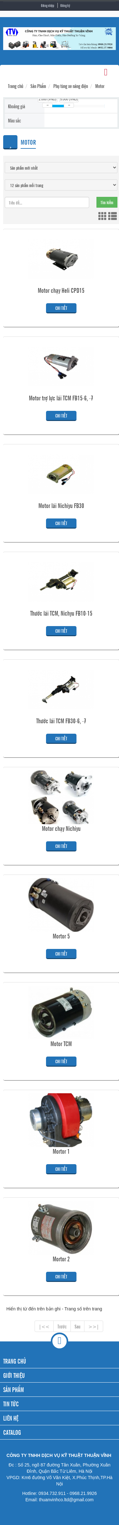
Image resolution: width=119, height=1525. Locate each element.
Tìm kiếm (107, 202)
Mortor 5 (61, 936)
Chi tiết (61, 307)
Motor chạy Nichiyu (61, 828)
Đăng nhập (47, 5)
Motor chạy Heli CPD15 (61, 290)
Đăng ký (65, 5)
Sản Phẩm (38, 85)
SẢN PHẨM (13, 1389)
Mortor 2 (61, 1259)
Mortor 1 (61, 1151)
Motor (99, 85)
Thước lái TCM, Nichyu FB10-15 (61, 613)
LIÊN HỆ (10, 1418)
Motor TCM (61, 1043)
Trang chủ (15, 85)
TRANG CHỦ (14, 1361)
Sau (77, 1326)
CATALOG (12, 1432)
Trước (62, 1326)
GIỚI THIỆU (14, 1375)
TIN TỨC (11, 1403)
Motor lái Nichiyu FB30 (61, 505)
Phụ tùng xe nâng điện (70, 85)
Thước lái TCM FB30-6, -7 (61, 721)
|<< (44, 1326)
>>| (93, 1326)
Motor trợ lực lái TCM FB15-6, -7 (61, 398)
